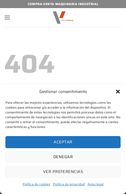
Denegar (63, 157)
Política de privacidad (69, 184)
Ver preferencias (63, 171)
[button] (118, 91)
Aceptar (63, 142)
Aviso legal (96, 184)
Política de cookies (36, 184)
